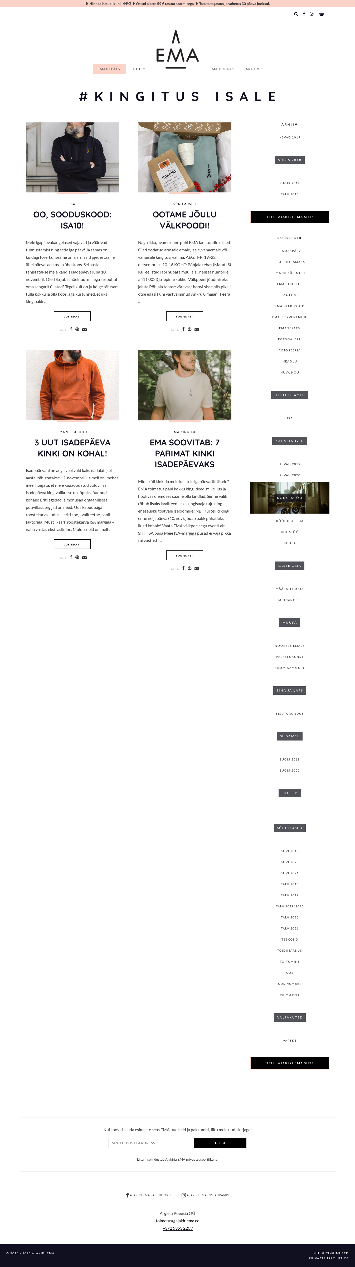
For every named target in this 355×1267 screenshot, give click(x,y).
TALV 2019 (290, 895)
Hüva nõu (289, 372)
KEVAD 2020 (289, 475)
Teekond (289, 939)
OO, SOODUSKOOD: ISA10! (72, 220)
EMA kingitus (185, 432)
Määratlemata (290, 588)
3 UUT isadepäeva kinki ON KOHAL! (72, 448)
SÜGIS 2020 (290, 770)
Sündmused (184, 204)
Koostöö (290, 532)
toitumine (290, 961)
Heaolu (290, 361)
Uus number (290, 983)
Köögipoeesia (290, 521)
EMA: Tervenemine (289, 317)
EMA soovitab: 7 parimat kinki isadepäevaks (185, 453)
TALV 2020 (290, 917)
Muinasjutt (289, 600)
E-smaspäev (290, 250)
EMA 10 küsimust (290, 273)
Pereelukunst (290, 656)
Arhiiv (253, 69)
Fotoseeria (290, 350)
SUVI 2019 (290, 851)
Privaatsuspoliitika (329, 1258)
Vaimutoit (290, 994)
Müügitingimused (331, 1253)
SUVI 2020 (290, 862)
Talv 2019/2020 (290, 906)
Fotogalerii (290, 339)
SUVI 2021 (290, 873)
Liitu (220, 1143)
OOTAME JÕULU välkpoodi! (185, 220)
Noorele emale (290, 645)
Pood (136, 69)
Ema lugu (289, 295)
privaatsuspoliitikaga (201, 1159)
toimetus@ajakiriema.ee (177, 1220)
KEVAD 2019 (289, 137)
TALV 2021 (290, 928)
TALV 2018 (290, 194)
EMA (223, 69)
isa (72, 204)
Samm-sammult (290, 667)
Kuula (290, 543)
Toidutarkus (289, 950)
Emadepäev (109, 69)
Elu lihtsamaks (290, 262)
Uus (290, 972)
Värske (289, 1040)
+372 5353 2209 (178, 1227)
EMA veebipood (72, 432)
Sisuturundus (290, 713)
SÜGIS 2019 (290, 183)
